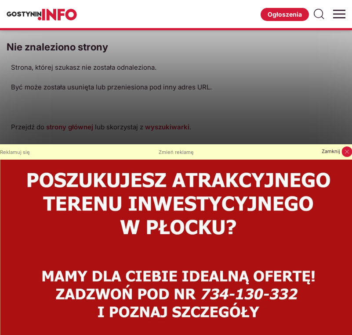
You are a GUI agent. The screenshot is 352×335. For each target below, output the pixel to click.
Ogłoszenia (285, 14)
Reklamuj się (15, 152)
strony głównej (69, 127)
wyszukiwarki (167, 127)
